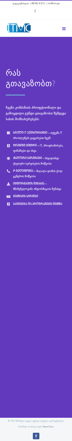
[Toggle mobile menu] (64, 29)
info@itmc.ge (53, 3)
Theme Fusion (48, 427)
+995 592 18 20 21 (37, 3)
